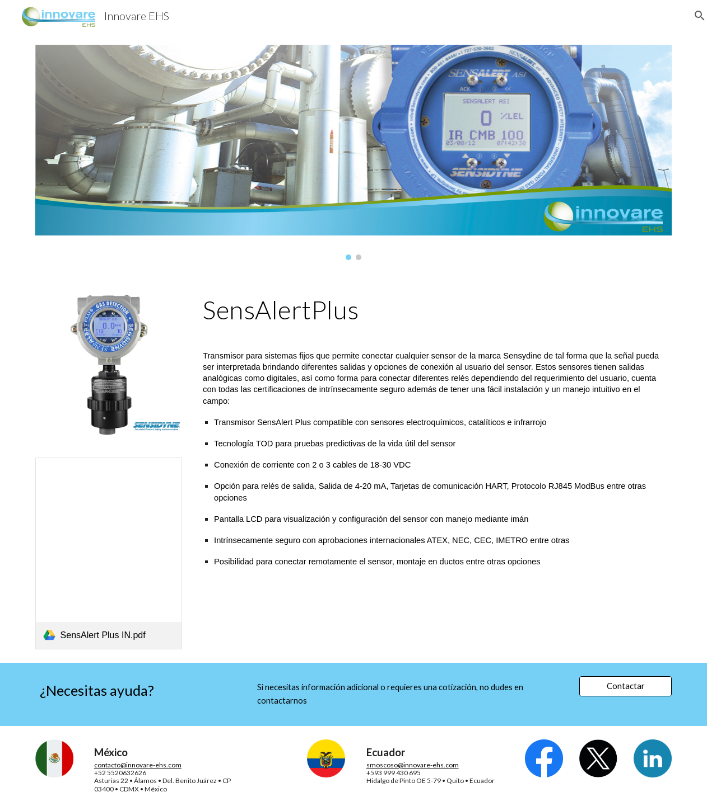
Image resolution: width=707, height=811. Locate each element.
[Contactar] (625, 686)
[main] (435, 310)
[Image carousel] (353, 152)
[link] (108, 553)
